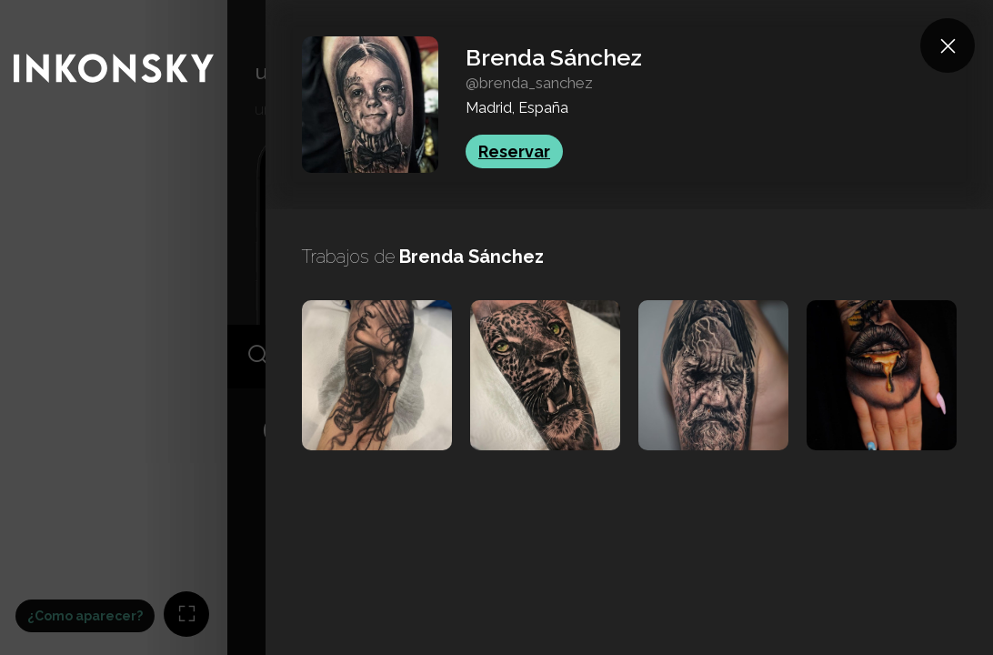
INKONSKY (37, 8)
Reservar (514, 151)
